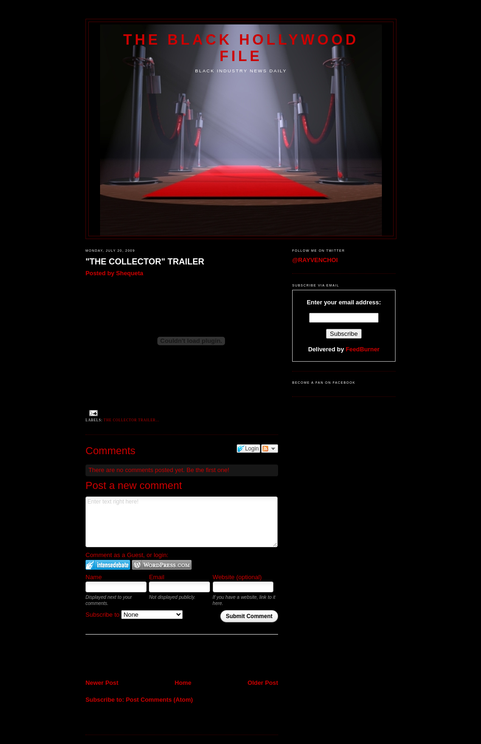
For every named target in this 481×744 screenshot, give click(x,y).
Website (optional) (237, 577)
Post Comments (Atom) (159, 699)
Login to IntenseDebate (107, 565)
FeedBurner (363, 349)
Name (93, 577)
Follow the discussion (269, 448)
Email (156, 577)
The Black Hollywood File (240, 47)
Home (183, 682)
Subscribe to (134, 614)
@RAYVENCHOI (315, 260)
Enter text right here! (181, 521)
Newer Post (101, 682)
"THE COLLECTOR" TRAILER (144, 261)
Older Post (263, 682)
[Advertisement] (140, 657)
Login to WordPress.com (162, 565)
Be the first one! (207, 469)
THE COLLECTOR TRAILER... (132, 420)
